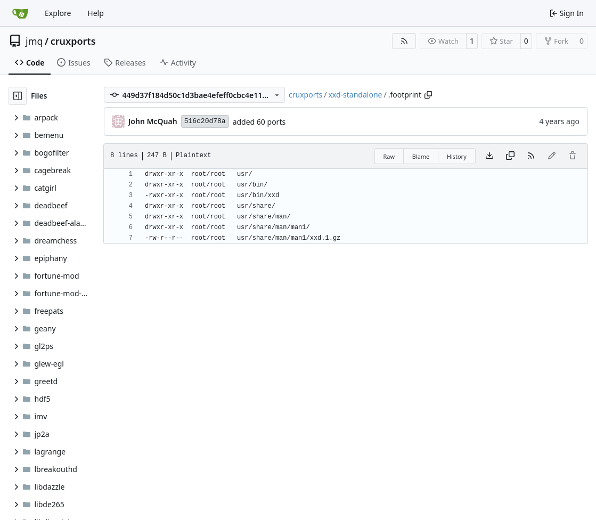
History (457, 156)
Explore (58, 13)
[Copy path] (428, 95)
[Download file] (489, 156)
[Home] (20, 13)
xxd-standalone (355, 95)
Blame (421, 156)
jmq (34, 41)
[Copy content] (510, 156)
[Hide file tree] (18, 96)
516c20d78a (205, 121)
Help (95, 13)
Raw (389, 156)
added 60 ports (259, 122)
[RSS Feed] (404, 41)
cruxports (73, 41)
